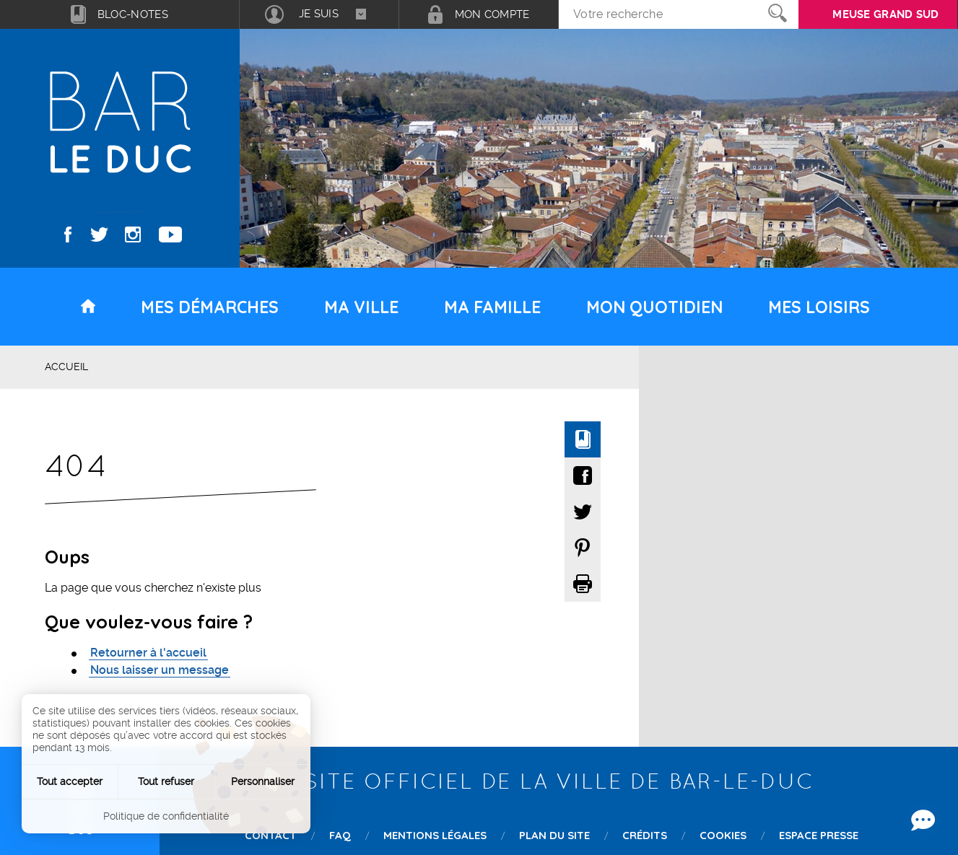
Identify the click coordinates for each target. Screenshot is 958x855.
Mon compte (492, 14)
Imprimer (583, 584)
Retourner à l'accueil (148, 652)
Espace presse (818, 835)
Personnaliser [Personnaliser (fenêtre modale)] (263, 781)
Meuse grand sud (885, 14)
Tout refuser (166, 781)
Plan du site (554, 835)
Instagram (132, 234)
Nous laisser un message (159, 670)
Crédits (644, 835)
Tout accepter (70, 781)
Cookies (723, 835)
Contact (271, 835)
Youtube (170, 234)
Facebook (68, 234)
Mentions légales (435, 835)
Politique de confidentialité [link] (166, 816)
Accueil (66, 366)
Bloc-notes (132, 14)
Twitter (98, 234)
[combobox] (319, 14)
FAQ (340, 835)
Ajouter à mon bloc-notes (583, 439)
